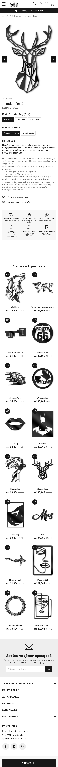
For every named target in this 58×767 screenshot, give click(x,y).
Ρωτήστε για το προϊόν (19, 202)
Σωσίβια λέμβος (15, 625)
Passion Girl (42, 580)
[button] (4, 4)
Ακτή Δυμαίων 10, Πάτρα (16, 731)
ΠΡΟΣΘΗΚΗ (29, 763)
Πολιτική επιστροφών (18, 197)
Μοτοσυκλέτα (15, 398)
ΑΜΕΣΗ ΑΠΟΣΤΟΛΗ (29, 219)
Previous (4, 59)
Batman (42, 444)
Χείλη (15, 444)
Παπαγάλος (15, 489)
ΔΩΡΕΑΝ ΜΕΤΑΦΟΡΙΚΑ (11, 219)
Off (39, 11)
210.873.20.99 (29, 235)
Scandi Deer (42, 489)
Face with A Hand (42, 625)
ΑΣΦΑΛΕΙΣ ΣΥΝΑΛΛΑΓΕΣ (11, 232)
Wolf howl (15, 307)
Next (53, 59)
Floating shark (15, 580)
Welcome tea (42, 398)
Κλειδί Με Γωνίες (15, 352)
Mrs (42, 534)
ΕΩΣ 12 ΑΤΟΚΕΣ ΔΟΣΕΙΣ (47, 219)
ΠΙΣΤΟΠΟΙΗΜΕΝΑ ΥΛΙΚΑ (47, 231)
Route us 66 (42, 352)
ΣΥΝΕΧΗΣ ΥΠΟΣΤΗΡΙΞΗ (29, 231)
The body (15, 534)
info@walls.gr (19, 735)
